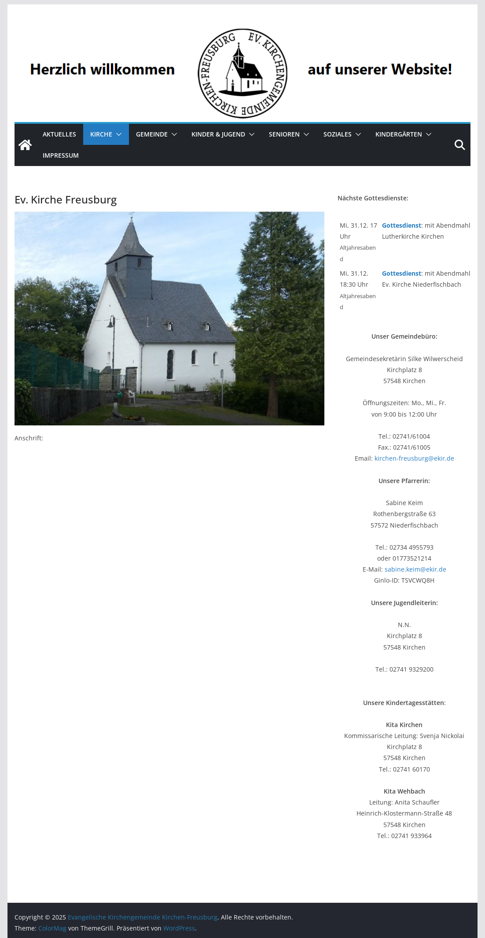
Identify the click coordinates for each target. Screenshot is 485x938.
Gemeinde (152, 134)
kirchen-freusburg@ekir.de (414, 458)
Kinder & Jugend (218, 134)
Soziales (337, 134)
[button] (117, 134)
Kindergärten (398, 134)
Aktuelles (59, 134)
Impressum (61, 155)
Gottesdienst (401, 225)
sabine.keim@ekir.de (415, 569)
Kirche (101, 134)
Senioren (284, 134)
